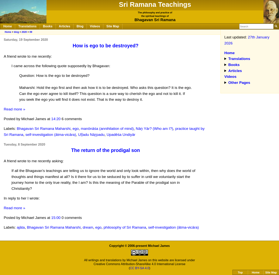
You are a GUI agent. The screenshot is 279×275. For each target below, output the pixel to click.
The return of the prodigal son (105, 150)
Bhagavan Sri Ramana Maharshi (43, 129)
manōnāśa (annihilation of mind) (107, 129)
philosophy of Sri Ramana (124, 227)
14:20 (56, 119)
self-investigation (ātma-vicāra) (50, 135)
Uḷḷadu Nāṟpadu (91, 135)
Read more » (14, 109)
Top (240, 272)
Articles (64, 26)
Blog (80, 26)
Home (7, 26)
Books (48, 26)
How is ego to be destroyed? (106, 45)
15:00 (56, 218)
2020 (24, 32)
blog (16, 32)
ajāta (21, 227)
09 (30, 32)
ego (75, 129)
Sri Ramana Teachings (155, 4)
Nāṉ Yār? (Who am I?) (154, 129)
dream (88, 227)
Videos (95, 26)
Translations (27, 26)
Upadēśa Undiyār (121, 135)
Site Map (112, 26)
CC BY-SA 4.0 (139, 268)
